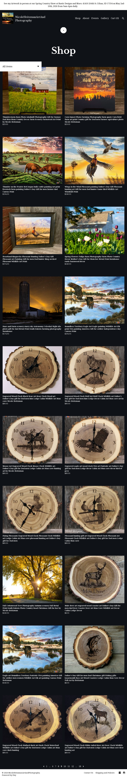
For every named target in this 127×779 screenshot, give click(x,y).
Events (95, 18)
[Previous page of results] (44, 766)
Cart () (115, 18)
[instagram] (124, 773)
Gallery (105, 18)
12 (73, 766)
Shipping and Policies (104, 773)
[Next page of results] (83, 766)
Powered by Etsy (9, 775)
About (86, 18)
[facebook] (120, 773)
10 (65, 766)
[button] (21, 66)
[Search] (123, 18)
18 (80, 766)
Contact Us (88, 773)
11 (69, 766)
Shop (77, 18)
